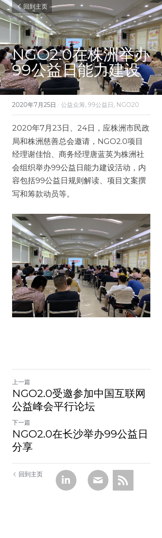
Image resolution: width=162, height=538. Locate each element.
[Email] (98, 480)
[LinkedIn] (66, 480)
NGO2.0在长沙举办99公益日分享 (80, 440)
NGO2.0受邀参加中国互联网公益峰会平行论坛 (79, 400)
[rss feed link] (123, 480)
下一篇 (21, 422)
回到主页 (32, 6)
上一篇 (21, 382)
